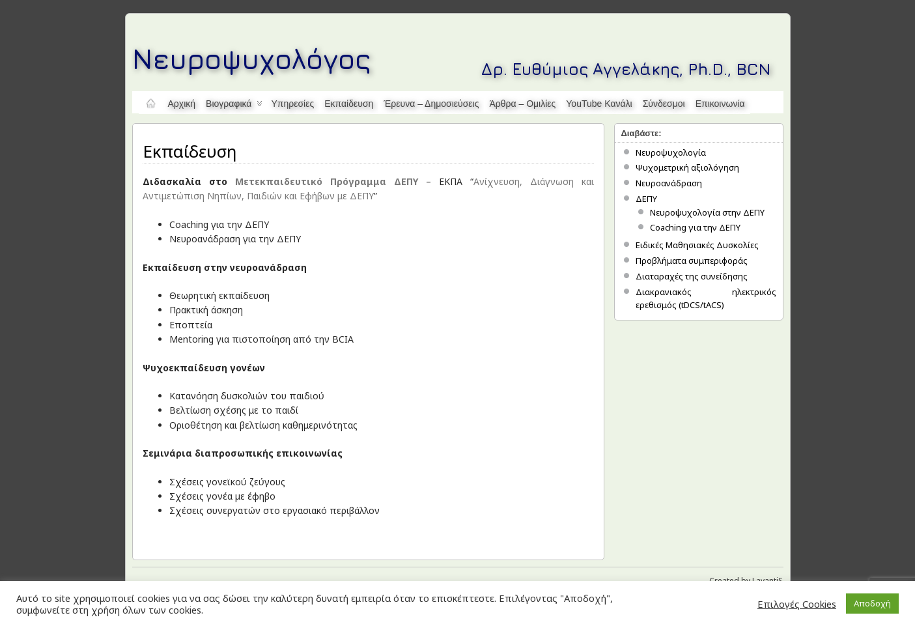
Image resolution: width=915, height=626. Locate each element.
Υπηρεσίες (292, 103)
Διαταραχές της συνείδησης (692, 276)
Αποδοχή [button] (872, 603)
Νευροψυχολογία (671, 152)
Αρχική (182, 103)
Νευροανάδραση (669, 183)
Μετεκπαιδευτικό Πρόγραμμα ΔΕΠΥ (326, 181)
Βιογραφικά (234, 106)
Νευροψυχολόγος (251, 58)
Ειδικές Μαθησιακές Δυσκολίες (697, 245)
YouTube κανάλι (599, 103)
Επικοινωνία (720, 103)
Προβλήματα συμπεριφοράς (692, 260)
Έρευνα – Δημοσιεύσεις (431, 103)
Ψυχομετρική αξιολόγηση (687, 167)
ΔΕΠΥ (646, 199)
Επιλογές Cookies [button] (796, 604)
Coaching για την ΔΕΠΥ (695, 227)
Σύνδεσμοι (664, 103)
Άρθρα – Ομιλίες (522, 103)
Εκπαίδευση (348, 103)
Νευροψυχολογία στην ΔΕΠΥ (707, 212)
